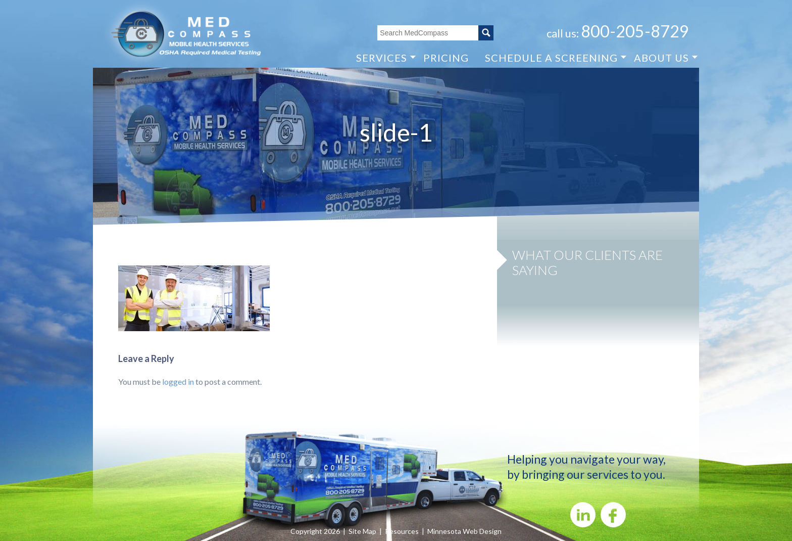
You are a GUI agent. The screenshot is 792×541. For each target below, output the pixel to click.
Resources (402, 531)
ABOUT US (661, 57)
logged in (178, 381)
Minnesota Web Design (464, 531)
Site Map (362, 531)
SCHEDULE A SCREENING (551, 57)
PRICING (446, 58)
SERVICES (381, 57)
